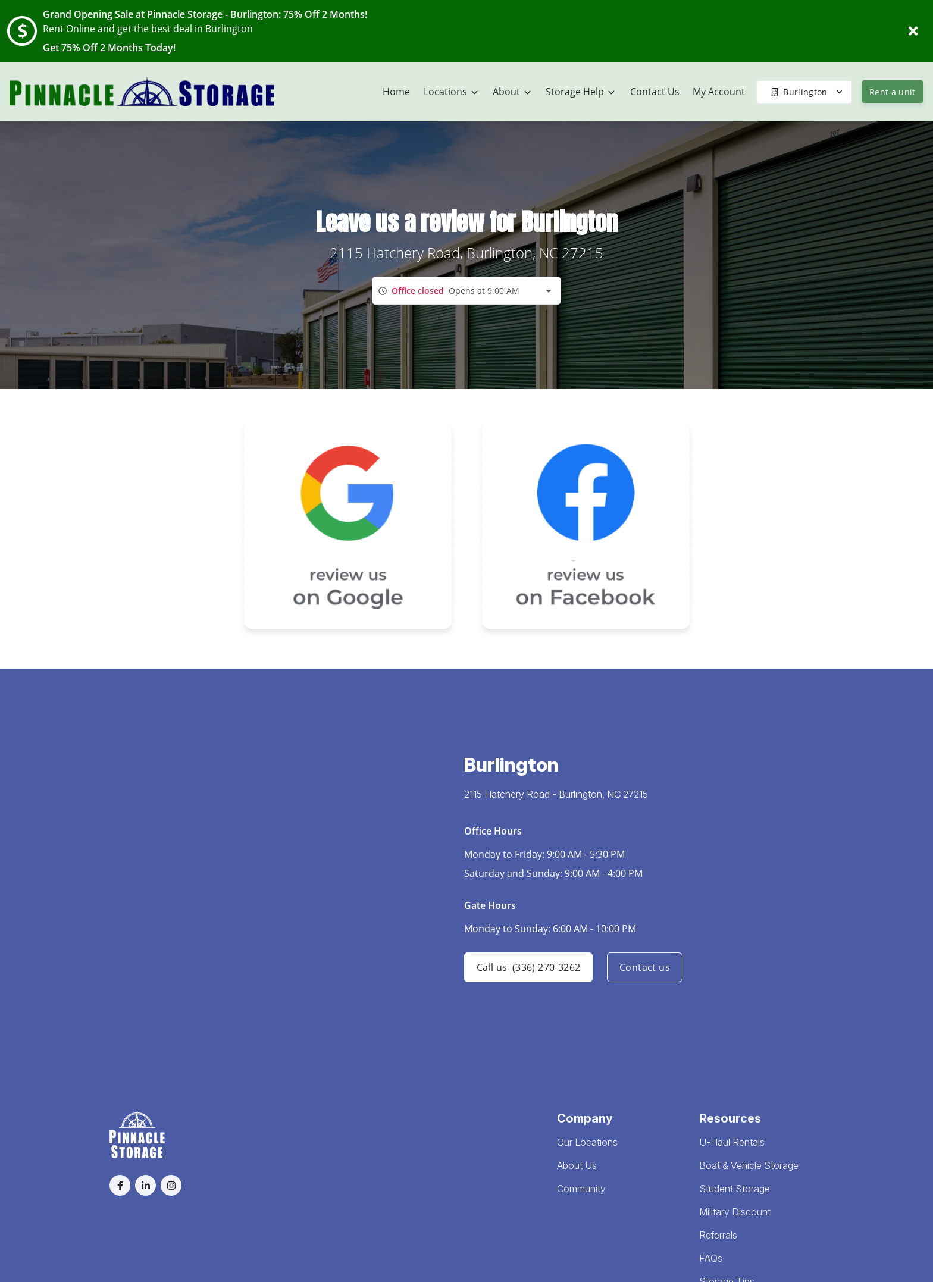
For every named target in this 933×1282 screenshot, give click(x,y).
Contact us (644, 967)
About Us (577, 1165)
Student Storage (734, 1189)
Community (581, 1189)
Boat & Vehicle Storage (749, 1165)
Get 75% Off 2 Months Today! (109, 47)
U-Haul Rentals (732, 1142)
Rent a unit (892, 92)
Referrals (718, 1235)
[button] (119, 1185)
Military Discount (735, 1212)
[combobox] (466, 291)
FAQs (710, 1258)
